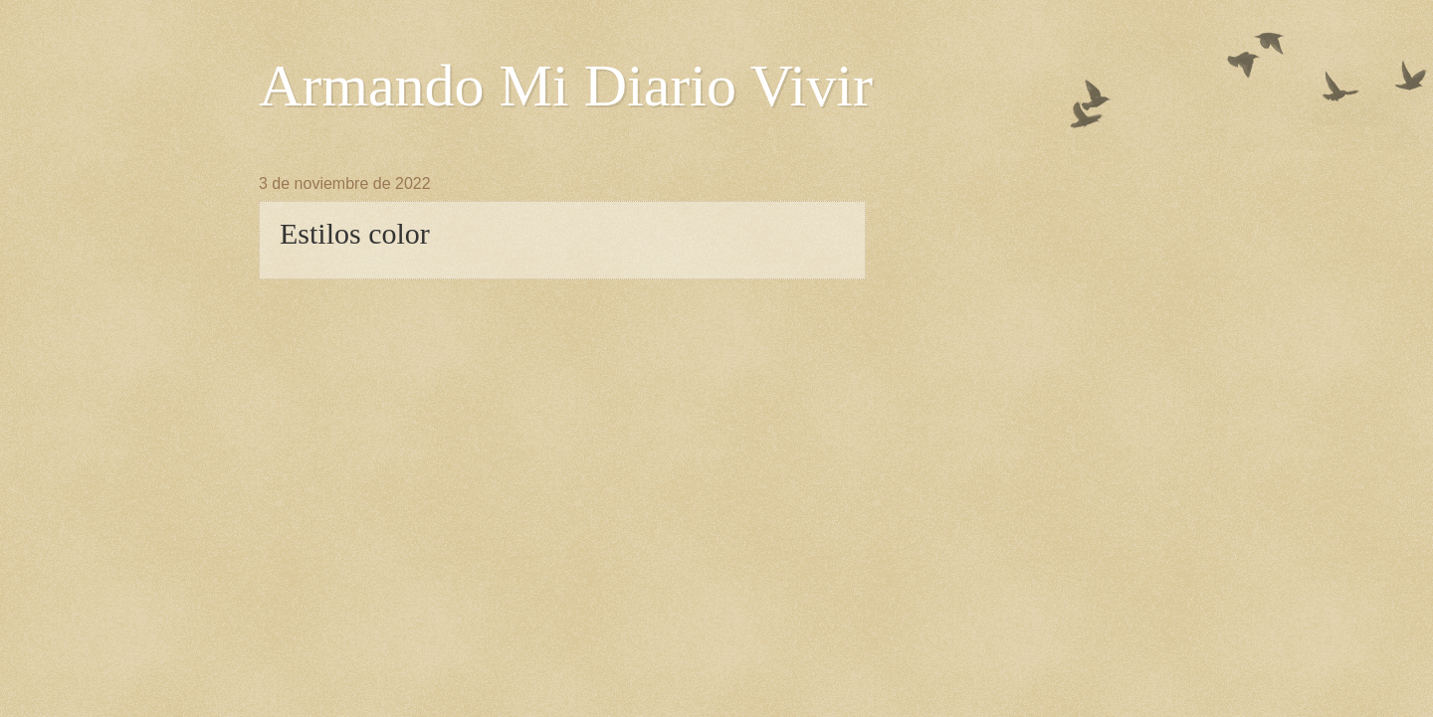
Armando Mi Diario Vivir (566, 85)
